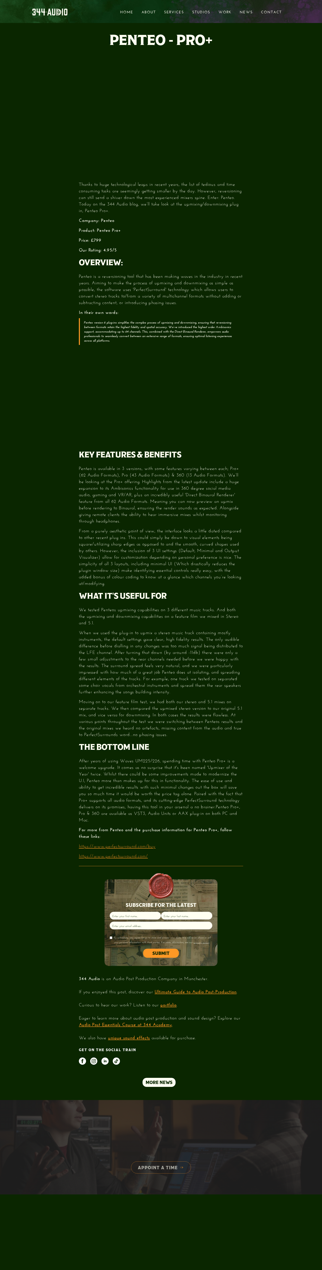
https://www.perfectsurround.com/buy (117, 845)
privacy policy (201, 942)
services (174, 11)
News (246, 11)
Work (224, 11)
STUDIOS (201, 11)
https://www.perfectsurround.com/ (113, 855)
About (148, 11)
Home (126, 11)
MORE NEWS (159, 1082)
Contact (271, 11)
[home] (50, 12)
